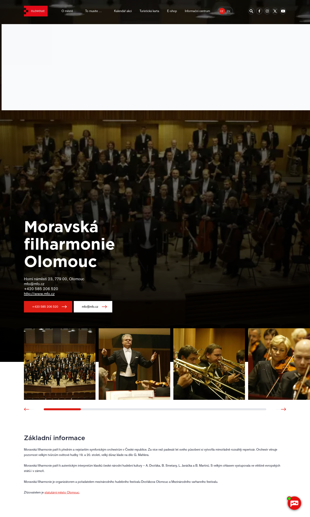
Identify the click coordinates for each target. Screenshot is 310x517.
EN (228, 11)
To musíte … (93, 11)
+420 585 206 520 (45, 307)
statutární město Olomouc (61, 492)
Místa (48, 30)
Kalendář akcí (123, 11)
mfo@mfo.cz (90, 307)
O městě (67, 11)
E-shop (172, 11)
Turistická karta (149, 11)
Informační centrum (197, 11)
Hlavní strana (31, 30)
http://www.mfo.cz (39, 293)
